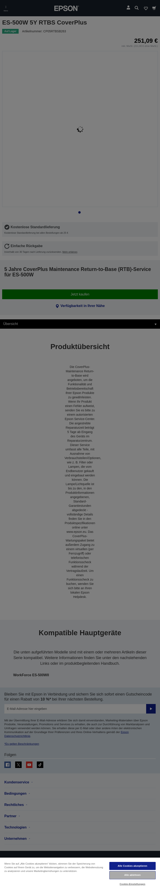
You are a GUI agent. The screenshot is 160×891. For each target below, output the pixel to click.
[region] (80, 874)
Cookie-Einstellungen (132, 884)
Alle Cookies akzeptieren (132, 866)
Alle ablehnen (132, 875)
